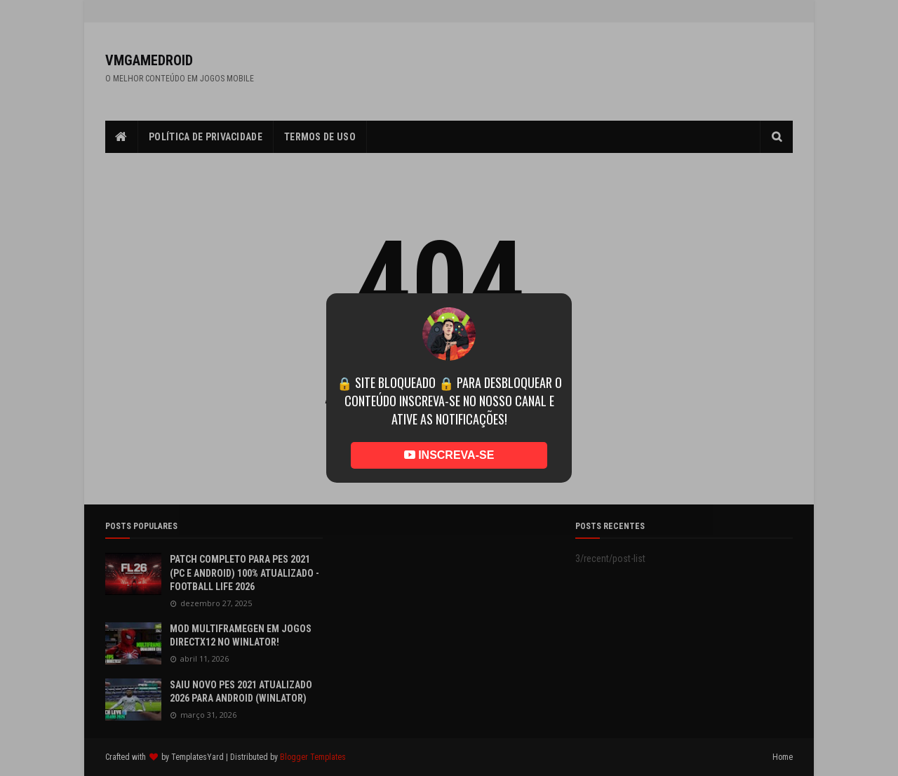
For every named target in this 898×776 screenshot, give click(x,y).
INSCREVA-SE (449, 455)
